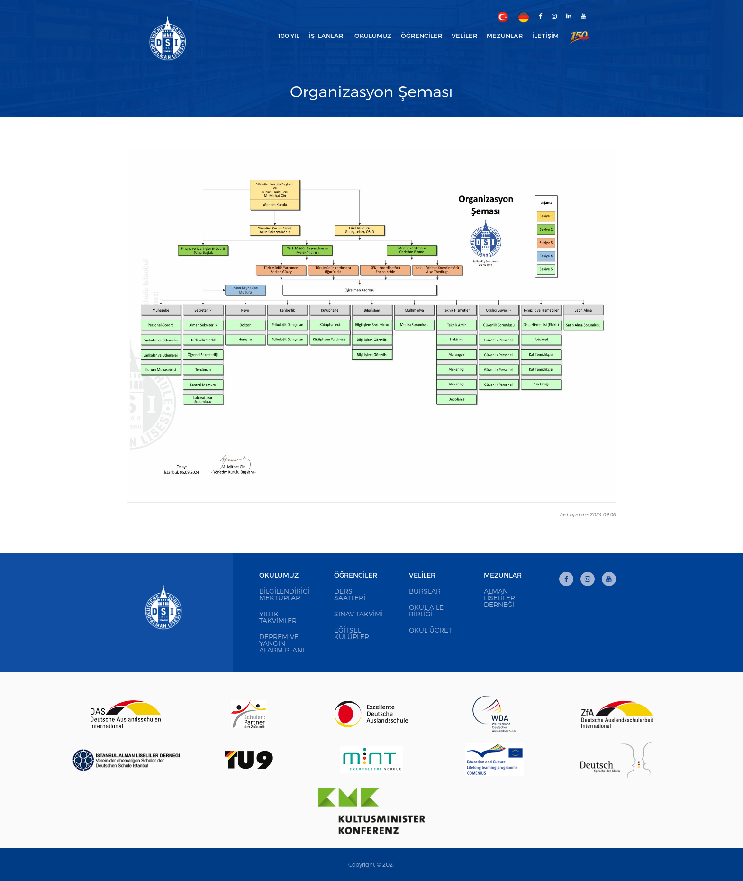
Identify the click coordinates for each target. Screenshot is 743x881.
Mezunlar (503, 575)
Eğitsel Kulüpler (351, 633)
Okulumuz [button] (372, 35)
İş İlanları (327, 35)
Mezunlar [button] (505, 35)
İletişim (545, 35)
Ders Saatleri (349, 594)
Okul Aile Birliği (426, 610)
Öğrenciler (355, 575)
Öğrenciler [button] (421, 35)
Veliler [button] (464, 35)
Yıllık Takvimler (278, 617)
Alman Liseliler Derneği (499, 597)
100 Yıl (288, 35)
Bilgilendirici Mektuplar (284, 594)
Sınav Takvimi (358, 614)
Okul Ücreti (431, 630)
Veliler (422, 575)
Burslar (425, 591)
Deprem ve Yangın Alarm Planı (281, 643)
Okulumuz (279, 575)
